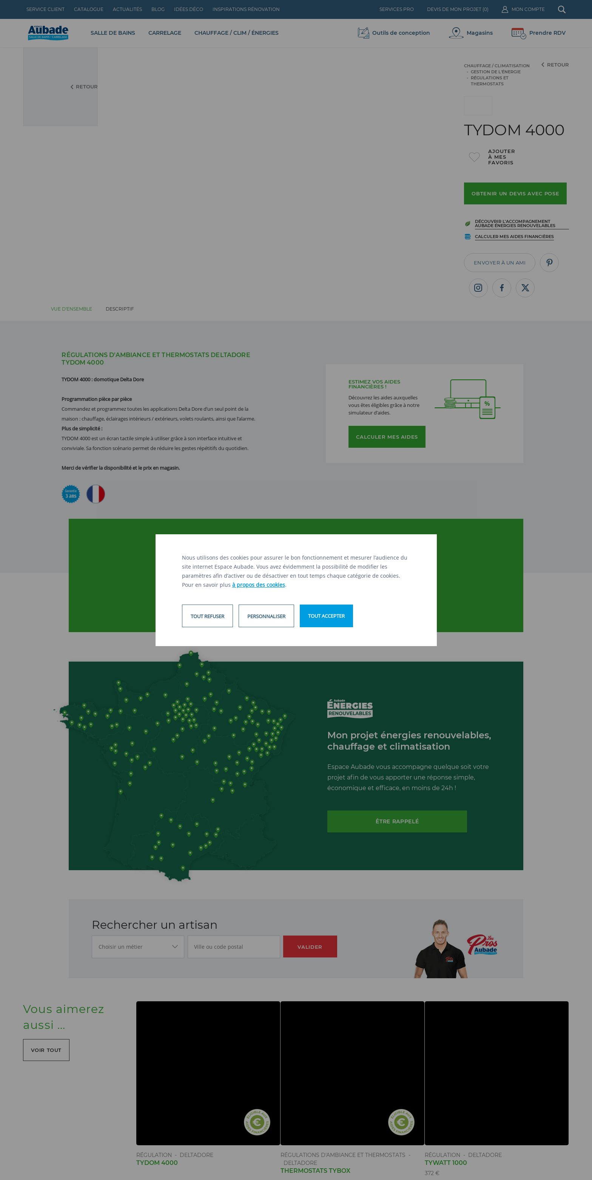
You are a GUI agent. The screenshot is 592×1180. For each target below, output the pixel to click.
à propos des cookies (258, 584)
